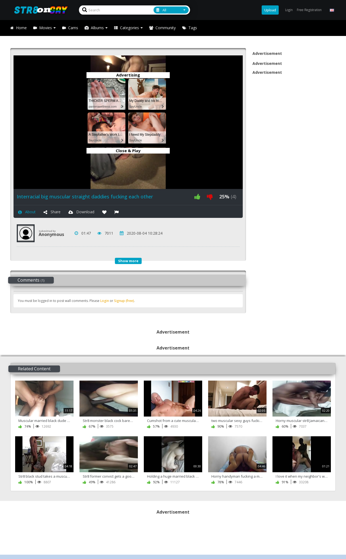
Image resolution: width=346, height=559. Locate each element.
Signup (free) (124, 300)
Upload (270, 10)
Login (104, 300)
